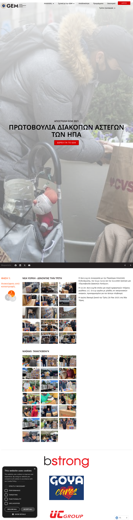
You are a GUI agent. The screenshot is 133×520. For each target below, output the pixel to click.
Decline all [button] (12, 509)
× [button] (34, 469)
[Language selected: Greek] (121, 517)
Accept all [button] (28, 509)
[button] (15, 265)
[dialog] (19, 492)
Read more (21, 481)
